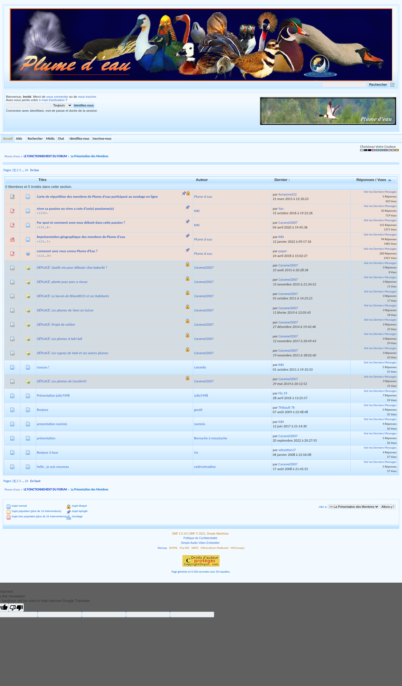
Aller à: (323, 506)
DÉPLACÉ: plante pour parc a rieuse (62, 282)
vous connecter (57, 96)
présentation (46, 438)
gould (198, 410)
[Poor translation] (16, 607)
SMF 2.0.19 (179, 533)
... (23, 170)
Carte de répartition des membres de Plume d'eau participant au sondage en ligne (97, 196)
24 (26, 170)
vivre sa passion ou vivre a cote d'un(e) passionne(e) (75, 208)
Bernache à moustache (210, 438)
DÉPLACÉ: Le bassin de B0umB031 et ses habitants (73, 296)
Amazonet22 (287, 194)
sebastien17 (287, 450)
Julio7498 (201, 395)
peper (282, 251)
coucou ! (43, 367)
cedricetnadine (205, 467)
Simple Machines (218, 533)
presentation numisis (52, 424)
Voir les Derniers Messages (380, 192)
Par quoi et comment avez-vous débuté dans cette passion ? (81, 222)
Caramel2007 (288, 222)
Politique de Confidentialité (200, 538)
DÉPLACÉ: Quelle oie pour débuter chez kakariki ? (72, 267)
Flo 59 (282, 393)
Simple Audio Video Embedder (200, 542)
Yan (280, 208)
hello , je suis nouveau (53, 467)
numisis (199, 424)
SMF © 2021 (197, 533)
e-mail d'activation (51, 100)
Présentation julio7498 (53, 395)
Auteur (202, 180)
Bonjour (42, 410)
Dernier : (282, 180)
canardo (200, 367)
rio (196, 452)
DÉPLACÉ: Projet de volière (56, 324)
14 (48, 255)
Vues (384, 180)
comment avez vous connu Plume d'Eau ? (67, 251)
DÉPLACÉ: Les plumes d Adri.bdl (59, 339)
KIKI (197, 211)
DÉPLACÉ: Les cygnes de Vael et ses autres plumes (72, 353)
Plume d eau (203, 196)
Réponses (365, 180)
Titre (43, 180)
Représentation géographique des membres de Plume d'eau (81, 237)
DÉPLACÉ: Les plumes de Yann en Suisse (65, 310)
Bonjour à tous (47, 452)
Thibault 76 (286, 407)
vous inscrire (87, 96)
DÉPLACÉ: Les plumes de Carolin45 (61, 381)
